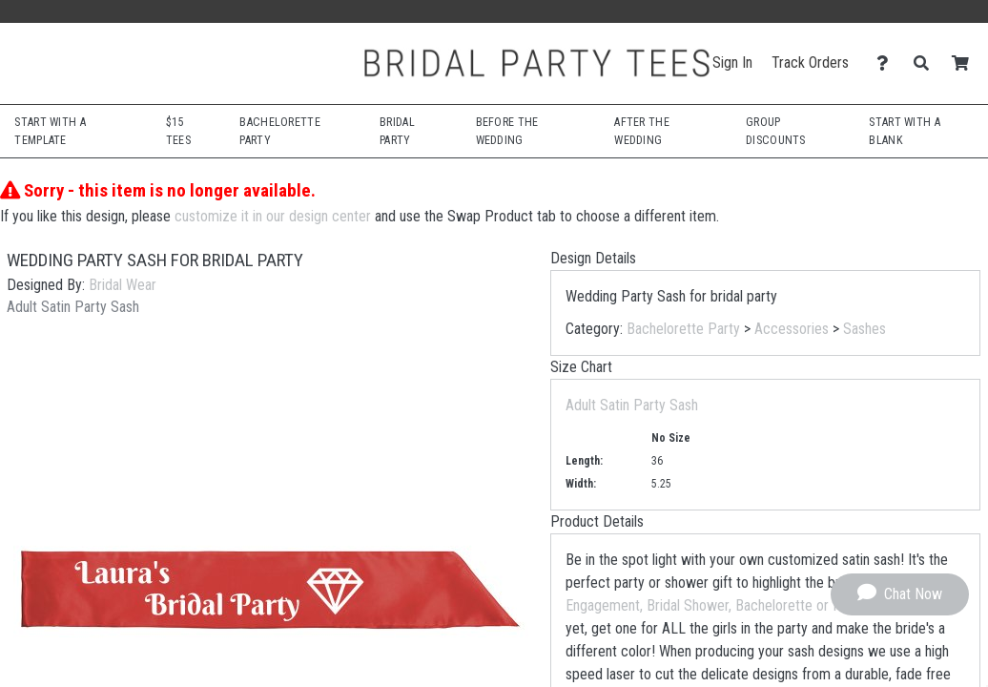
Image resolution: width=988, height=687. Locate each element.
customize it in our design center (273, 216)
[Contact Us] (887, 63)
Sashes (864, 329)
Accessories (791, 329)
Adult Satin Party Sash (632, 405)
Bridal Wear (122, 285)
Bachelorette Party (683, 329)
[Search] (926, 63)
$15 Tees (178, 130)
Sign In (732, 62)
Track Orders (810, 62)
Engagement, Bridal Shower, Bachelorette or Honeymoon (735, 605)
